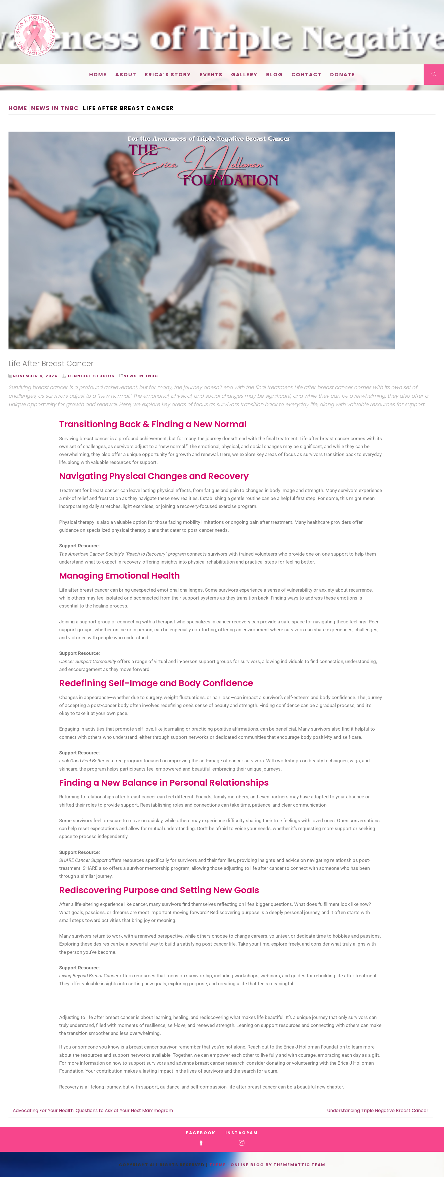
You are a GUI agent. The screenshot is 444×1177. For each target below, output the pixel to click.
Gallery (244, 74)
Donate (342, 74)
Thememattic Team (299, 1165)
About (125, 74)
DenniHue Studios (91, 376)
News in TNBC (140, 376)
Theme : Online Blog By (241, 1165)
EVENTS (211, 74)
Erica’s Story (168, 74)
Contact (306, 74)
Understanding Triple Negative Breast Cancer (377, 1110)
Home (98, 74)
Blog (274, 74)
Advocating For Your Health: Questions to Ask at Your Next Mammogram (93, 1110)
